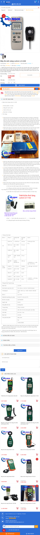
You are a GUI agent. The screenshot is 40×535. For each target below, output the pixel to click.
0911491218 (17, 95)
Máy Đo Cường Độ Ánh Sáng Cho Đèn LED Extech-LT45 (9, 423)
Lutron (7, 63)
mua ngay (20, 350)
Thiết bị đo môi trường (19, 10)
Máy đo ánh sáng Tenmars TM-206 (28, 503)
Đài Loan (17, 63)
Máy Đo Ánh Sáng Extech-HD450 (28, 449)
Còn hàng (8, 65)
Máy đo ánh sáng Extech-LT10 (7, 449)
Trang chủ (3, 10)
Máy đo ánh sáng (29, 10)
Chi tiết (33, 95)
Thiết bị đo (10, 10)
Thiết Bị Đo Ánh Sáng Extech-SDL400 (9, 395)
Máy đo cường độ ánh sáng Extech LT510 (30, 395)
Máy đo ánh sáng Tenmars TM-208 (8, 503)
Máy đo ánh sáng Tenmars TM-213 (28, 476)
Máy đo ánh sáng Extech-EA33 (7, 476)
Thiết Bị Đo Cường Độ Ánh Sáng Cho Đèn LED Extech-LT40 (30, 423)
